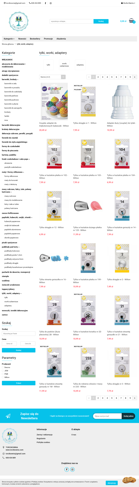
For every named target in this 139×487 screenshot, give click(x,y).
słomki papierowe (11, 238)
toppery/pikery (8, 289)
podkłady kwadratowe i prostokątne (18, 267)
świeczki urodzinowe (11, 285)
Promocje (48, 39)
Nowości (22, 39)
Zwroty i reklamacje (44, 435)
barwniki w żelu (10, 83)
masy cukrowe (10, 196)
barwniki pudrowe (11, 100)
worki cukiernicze (11, 302)
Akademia (61, 39)
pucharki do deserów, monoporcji (16, 272)
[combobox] (52, 77)
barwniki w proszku (12, 88)
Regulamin (41, 438)
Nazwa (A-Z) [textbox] (45, 77)
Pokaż (18, 383)
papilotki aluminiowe (12, 229)
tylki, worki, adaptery (11, 293)
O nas (73, 435)
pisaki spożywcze (9, 242)
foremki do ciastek (10, 138)
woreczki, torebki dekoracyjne (15, 310)
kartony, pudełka (9, 155)
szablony (6, 281)
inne (6, 120)
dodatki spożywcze (10, 75)
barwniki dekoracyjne (11, 125)
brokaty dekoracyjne (10, 129)
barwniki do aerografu (13, 108)
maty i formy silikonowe (13, 172)
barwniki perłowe (11, 96)
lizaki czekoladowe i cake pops (16, 159)
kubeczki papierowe (12, 221)
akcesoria (8, 163)
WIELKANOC (7, 60)
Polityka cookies (43, 442)
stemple (5, 276)
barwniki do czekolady (13, 92)
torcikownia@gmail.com (15, 454)
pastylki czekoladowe (12, 167)
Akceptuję (112, 483)
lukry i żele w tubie (11, 204)
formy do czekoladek (11, 146)
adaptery (8, 306)
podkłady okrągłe (11, 263)
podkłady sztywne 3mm (13, 259)
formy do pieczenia (10, 150)
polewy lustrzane (11, 208)
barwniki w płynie (11, 104)
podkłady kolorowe (11, 251)
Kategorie (9, 39)
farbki (6, 116)
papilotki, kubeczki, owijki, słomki (17, 217)
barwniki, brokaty (10, 79)
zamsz (5, 315)
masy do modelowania (13, 200)
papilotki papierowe (12, 234)
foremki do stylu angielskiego (14, 142)
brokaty (7, 112)
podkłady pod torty (10, 247)
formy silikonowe (11, 176)
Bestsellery (35, 39)
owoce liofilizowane (10, 213)
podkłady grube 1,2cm (13, 255)
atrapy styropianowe (10, 71)
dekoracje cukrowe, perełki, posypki (17, 133)
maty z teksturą (10, 184)
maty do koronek (11, 180)
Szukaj (18, 350)
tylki (6, 297)
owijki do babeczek (11, 225)
